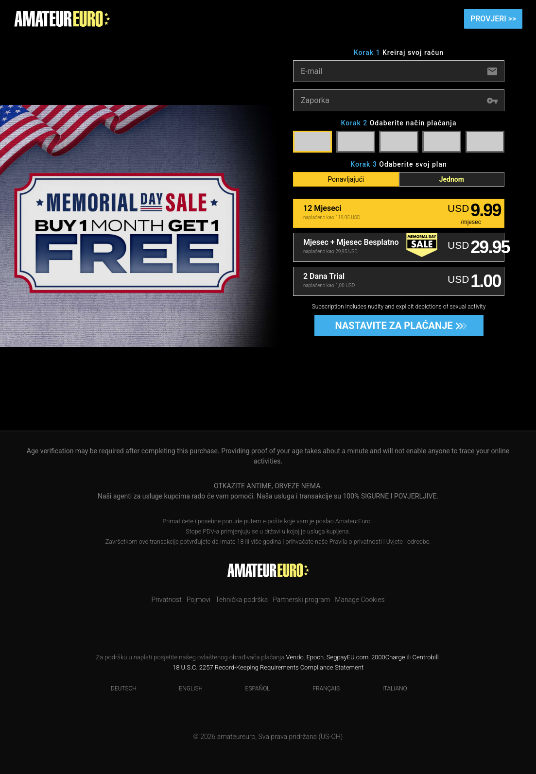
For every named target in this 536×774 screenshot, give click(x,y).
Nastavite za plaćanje (398, 325)
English (185, 688)
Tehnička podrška (241, 599)
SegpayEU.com (347, 657)
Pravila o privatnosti (355, 541)
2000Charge (388, 657)
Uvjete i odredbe (407, 541)
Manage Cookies (359, 599)
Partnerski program (301, 599)
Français (320, 688)
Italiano (388, 688)
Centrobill (426, 657)
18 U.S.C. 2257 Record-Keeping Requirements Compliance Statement (268, 667)
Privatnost (166, 599)
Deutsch (118, 688)
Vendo (295, 657)
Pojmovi (199, 599)
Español (251, 688)
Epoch (315, 657)
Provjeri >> (493, 18)
